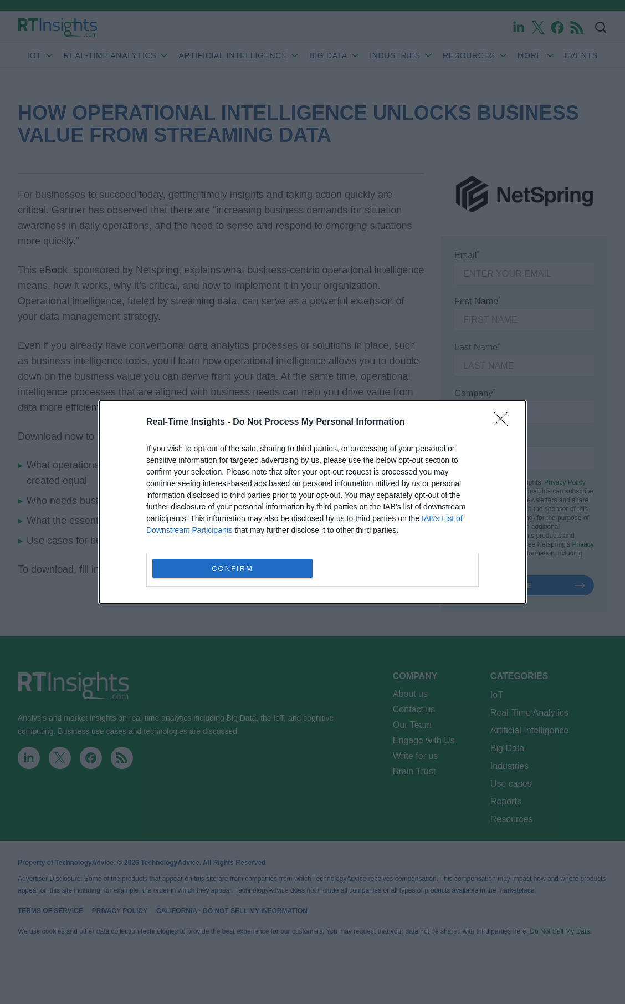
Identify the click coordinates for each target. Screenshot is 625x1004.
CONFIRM (232, 568)
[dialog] (312, 502)
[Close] (504, 422)
